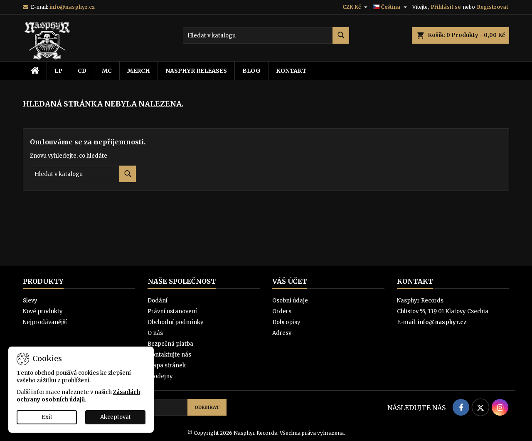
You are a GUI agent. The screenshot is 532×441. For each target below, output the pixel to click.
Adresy (282, 333)
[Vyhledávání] (266, 35)
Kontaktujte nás (169, 354)
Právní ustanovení (172, 311)
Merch (138, 70)
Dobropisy (286, 322)
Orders (281, 311)
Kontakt (291, 70)
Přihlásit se (446, 7)
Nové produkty (43, 311)
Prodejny (160, 376)
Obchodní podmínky (176, 322)
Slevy (30, 300)
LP (58, 70)
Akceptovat (115, 417)
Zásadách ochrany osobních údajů (78, 396)
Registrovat (492, 7)
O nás (155, 333)
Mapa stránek (167, 365)
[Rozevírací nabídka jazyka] (391, 7)
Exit (47, 417)
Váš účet (289, 281)
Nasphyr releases (196, 70)
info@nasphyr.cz (72, 7)
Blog (251, 70)
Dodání (157, 300)
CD (82, 70)
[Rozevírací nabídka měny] (355, 7)
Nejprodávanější (45, 322)
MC (107, 70)
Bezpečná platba (170, 343)
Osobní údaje (290, 300)
